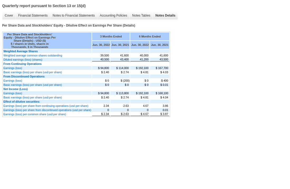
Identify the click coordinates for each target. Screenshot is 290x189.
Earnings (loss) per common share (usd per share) (34, 114)
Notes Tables (141, 15)
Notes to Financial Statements (74, 15)
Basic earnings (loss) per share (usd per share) (32, 72)
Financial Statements (33, 15)
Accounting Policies (113, 15)
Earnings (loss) (12, 68)
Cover (9, 15)
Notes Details (165, 15)
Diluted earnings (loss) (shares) (22, 59)
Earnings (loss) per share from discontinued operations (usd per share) (47, 110)
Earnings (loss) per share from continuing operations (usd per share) (45, 105)
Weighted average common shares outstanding (32, 55)
